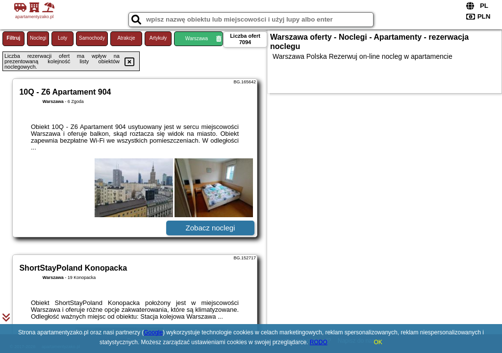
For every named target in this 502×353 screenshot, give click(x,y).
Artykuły (158, 38)
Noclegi (38, 38)
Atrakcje (126, 38)
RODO (318, 342)
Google (153, 332)
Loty (62, 38)
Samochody (92, 38)
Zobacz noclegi (210, 228)
